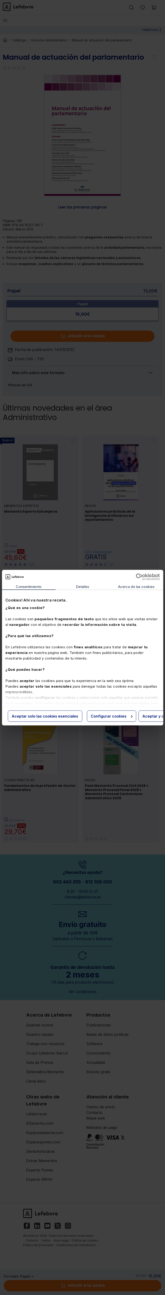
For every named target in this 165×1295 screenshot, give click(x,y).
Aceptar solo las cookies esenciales (45, 716)
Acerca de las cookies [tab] (136, 586)
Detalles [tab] (82, 586)
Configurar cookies (112, 716)
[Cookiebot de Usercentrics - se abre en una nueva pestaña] (139, 576)
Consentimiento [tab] (28, 586)
